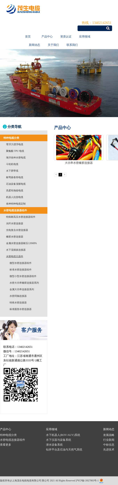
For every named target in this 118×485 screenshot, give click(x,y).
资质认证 (65, 36)
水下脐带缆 (12, 170)
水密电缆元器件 (14, 256)
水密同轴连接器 (18, 296)
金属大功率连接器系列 (22, 289)
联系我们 (72, 44)
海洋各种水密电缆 (16, 157)
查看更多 (5, 444)
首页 (28, 36)
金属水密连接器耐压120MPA (21, 243)
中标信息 (108, 444)
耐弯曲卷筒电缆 (14, 177)
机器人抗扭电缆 (14, 197)
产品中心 (47, 36)
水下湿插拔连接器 (16, 250)
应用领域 (84, 36)
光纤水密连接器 (14, 223)
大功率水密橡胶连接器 (79, 162)
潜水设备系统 (54, 444)
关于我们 (53, 44)
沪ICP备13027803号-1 (87, 480)
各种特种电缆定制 (16, 203)
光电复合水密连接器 (17, 230)
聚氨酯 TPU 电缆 (15, 151)
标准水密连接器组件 (21, 269)
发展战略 (108, 434)
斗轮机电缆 (12, 164)
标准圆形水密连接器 (21, 309)
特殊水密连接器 (18, 302)
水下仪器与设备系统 (58, 439)
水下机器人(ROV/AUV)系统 (63, 434)
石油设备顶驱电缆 (16, 184)
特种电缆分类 (8, 434)
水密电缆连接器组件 (12, 439)
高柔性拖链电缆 (14, 190)
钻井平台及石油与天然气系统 (64, 449)
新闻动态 (34, 44)
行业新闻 (108, 439)
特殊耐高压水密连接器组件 (20, 217)
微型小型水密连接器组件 (23, 276)
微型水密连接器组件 (21, 263)
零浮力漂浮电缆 (14, 144)
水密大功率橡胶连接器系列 (24, 283)
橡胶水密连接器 (14, 236)
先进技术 (108, 449)
